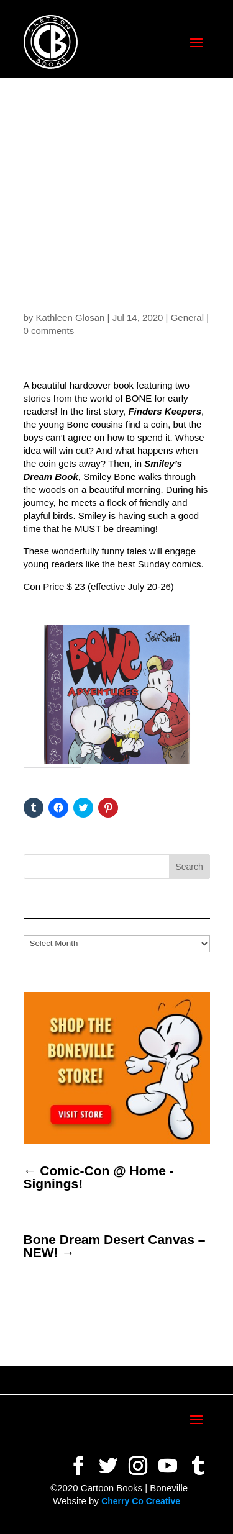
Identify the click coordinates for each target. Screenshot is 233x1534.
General (187, 317)
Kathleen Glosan (70, 317)
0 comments (49, 330)
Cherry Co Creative (140, 1501)
